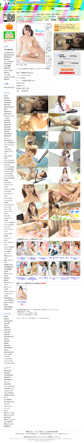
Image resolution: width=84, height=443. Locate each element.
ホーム (5, 9)
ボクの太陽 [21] (8, 399)
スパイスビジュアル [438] (8, 201)
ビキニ (9, 9)
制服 (29, 80)
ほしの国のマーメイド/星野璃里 (32, 258)
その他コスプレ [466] (9, 77)
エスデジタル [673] (8, 175)
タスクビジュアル (38, 20)
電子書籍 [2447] (8, 57)
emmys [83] (7, 323)
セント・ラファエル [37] (8, 212)
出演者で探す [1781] (9, 87)
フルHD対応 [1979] (8, 52)
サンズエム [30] (8, 198)
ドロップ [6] (7, 226)
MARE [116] (7, 327)
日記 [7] (6, 410)
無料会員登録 (71, 6)
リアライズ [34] (8, 249)
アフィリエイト (56, 436)
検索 (53, 8)
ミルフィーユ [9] (8, 361)
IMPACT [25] (7, 104)
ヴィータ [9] (7, 253)
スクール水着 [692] (8, 61)
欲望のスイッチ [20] (9, 412)
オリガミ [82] (7, 182)
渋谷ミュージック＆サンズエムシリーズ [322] (9, 293)
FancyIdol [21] (7, 100)
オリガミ (46, 20)
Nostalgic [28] (7, 124)
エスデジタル (29, 20)
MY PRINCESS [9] (8, 375)
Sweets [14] (7, 345)
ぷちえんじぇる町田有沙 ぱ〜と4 (64, 278)
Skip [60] (6, 343)
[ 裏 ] (25, 64)
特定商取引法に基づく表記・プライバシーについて (35, 436)
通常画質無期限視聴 (62, 55)
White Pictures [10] (8, 352)
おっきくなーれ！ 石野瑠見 (43, 258)
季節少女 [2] (7, 278)
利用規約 (50, 436)
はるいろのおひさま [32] (8, 157)
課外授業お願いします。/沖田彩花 (22, 278)
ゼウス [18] (6, 215)
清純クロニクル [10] (9, 415)
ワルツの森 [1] (7, 251)
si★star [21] (7, 341)
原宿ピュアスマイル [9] (8, 261)
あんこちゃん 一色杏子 (53, 278)
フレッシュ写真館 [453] (8, 234)
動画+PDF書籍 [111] (9, 54)
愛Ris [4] (6, 280)
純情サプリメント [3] (9, 419)
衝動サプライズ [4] (8, 424)
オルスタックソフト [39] (8, 185)
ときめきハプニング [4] (8, 152)
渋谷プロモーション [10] (8, 283)
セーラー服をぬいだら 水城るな (22, 258)
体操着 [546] (7, 68)
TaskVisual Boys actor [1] (8, 348)
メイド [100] (7, 74)
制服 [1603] (7, 59)
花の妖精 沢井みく (64, 257)
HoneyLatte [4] (7, 102)
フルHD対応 (24, 80)
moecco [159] (7, 329)
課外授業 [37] (7, 426)
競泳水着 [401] (7, 63)
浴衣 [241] (6, 72)
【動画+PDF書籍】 (63, 20)
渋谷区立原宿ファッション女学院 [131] (9, 299)
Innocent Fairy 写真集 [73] (9, 108)
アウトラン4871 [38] (9, 166)
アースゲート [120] (8, 171)
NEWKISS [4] (7, 377)
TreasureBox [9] (8, 133)
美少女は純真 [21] (8, 306)
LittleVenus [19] (8, 113)
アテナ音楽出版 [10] (9, 169)
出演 (18, 72)
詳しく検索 (77, 8)
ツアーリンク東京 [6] (9, 222)
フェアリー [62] (8, 358)
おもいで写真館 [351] (9, 142)
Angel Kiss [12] (7, 370)
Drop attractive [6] (8, 321)
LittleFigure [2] (7, 111)
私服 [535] (6, 79)
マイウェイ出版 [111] (9, 246)
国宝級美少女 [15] (8, 264)
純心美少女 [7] (7, 417)
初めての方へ (51, 6)
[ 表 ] (21, 64)
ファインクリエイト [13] (8, 230)
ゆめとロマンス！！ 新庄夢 (75, 258)
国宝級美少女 (61, 18)
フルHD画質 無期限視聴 (64, 62)
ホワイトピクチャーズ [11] (9, 243)
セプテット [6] (7, 209)
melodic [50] (7, 120)
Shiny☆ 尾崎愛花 (21, 301)
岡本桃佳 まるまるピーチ (75, 278)
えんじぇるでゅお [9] (9, 386)
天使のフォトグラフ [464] (8, 274)
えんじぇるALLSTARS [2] (7, 383)
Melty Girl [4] (7, 372)
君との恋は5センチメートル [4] (9, 403)
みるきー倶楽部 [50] (9, 162)
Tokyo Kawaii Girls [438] (7, 130)
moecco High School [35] (7, 333)
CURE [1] (6, 318)
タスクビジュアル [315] (8, 219)
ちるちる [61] (7, 149)
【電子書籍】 (53, 20)
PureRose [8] (7, 126)
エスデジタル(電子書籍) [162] (9, 179)
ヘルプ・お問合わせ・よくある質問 (42, 431)
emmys (23, 77)
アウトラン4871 (70, 18)
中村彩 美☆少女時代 (53, 258)
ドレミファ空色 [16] (9, 224)
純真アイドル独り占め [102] (9, 303)
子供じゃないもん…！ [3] (8, 407)
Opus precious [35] (8, 336)
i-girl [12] (6, 325)
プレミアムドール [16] (8, 239)
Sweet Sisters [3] (8, 379)
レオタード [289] (8, 70)
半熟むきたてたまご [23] (8, 257)
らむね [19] (6, 164)
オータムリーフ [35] (9, 189)
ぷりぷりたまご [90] (9, 160)
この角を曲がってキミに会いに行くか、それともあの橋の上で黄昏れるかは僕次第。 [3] (9, 393)
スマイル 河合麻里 (43, 277)
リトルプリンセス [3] (9, 363)
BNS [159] (6, 98)
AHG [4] (6, 95)
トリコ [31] (6, 356)
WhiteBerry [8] (7, 135)
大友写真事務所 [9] (8, 266)
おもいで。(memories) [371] (8, 139)
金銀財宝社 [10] (8, 309)
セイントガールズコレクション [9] (9, 205)
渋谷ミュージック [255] (8, 288)
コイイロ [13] (7, 191)
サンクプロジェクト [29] (8, 194)
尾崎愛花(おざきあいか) (27, 72)
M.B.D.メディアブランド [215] (9, 117)
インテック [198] (8, 173)
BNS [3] (6, 316)
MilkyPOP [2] (7, 122)
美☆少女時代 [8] (8, 421)
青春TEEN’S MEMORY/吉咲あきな (32, 279)
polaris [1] (6, 338)
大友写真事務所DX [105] (8, 270)
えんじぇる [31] (8, 354)
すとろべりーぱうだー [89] (9, 145)
